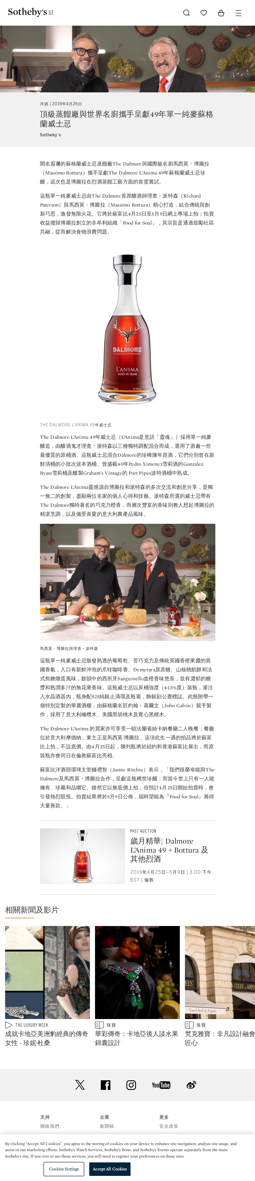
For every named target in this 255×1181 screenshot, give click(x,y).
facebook (105, 1085)
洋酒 (44, 104)
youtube (161, 1085)
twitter (80, 1085)
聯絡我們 (50, 1126)
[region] (127, 1157)
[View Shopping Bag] (221, 12)
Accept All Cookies (110, 1169)
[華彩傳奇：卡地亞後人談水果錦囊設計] (137, 974)
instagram (131, 1085)
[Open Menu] (238, 13)
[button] (130, 911)
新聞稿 (107, 1126)
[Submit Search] (186, 13)
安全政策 (169, 1126)
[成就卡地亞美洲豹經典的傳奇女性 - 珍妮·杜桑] (47, 974)
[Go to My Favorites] (204, 12)
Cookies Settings (64, 1169)
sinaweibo (191, 1085)
